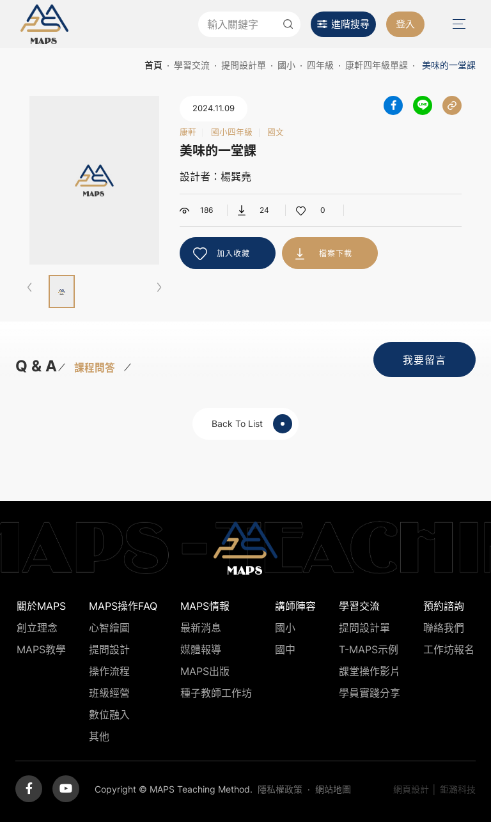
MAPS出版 (205, 671)
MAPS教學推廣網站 (44, 24)
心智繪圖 (109, 627)
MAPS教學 (41, 649)
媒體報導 (200, 649)
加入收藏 (233, 253)
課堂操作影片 (369, 671)
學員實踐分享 (369, 692)
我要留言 (424, 359)
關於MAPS (41, 606)
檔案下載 (335, 253)
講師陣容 (295, 606)
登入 (405, 24)
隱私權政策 (280, 789)
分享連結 (452, 105)
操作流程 (109, 671)
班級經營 (109, 692)
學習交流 (192, 64)
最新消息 (200, 627)
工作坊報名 (448, 649)
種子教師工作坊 (216, 692)
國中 (285, 649)
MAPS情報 (205, 606)
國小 (286, 64)
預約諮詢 (443, 606)
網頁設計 (411, 789)
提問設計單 (243, 64)
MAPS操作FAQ (123, 606)
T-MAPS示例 (368, 649)
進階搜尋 (350, 24)
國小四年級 (232, 132)
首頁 (153, 64)
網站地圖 (333, 789)
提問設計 (109, 649)
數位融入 (109, 714)
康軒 (188, 132)
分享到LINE (422, 105)
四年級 (320, 64)
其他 (99, 736)
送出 (287, 24)
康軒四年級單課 (376, 64)
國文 (275, 132)
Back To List (252, 423)
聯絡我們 (443, 627)
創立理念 (37, 627)
